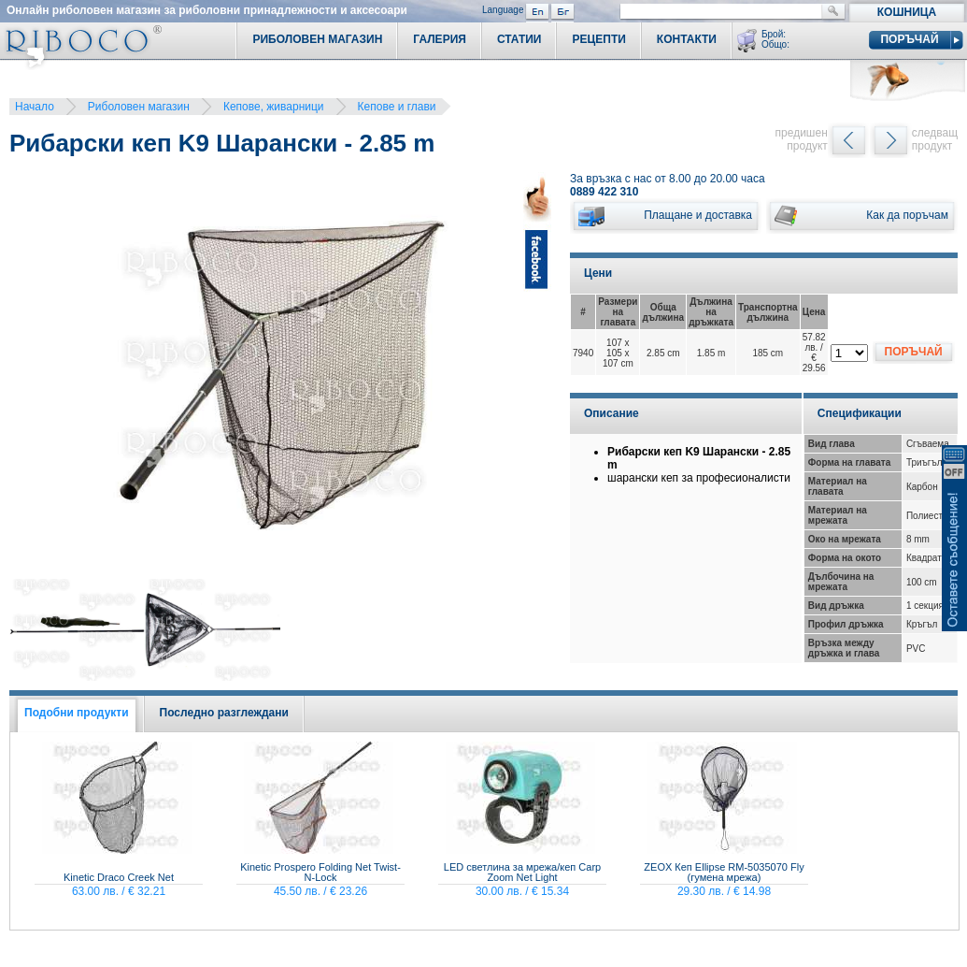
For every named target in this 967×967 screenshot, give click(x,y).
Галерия (439, 39)
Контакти (687, 39)
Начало (34, 106)
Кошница (906, 12)
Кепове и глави (397, 106)
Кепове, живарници (273, 106)
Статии (519, 39)
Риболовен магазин (139, 106)
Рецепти (598, 39)
